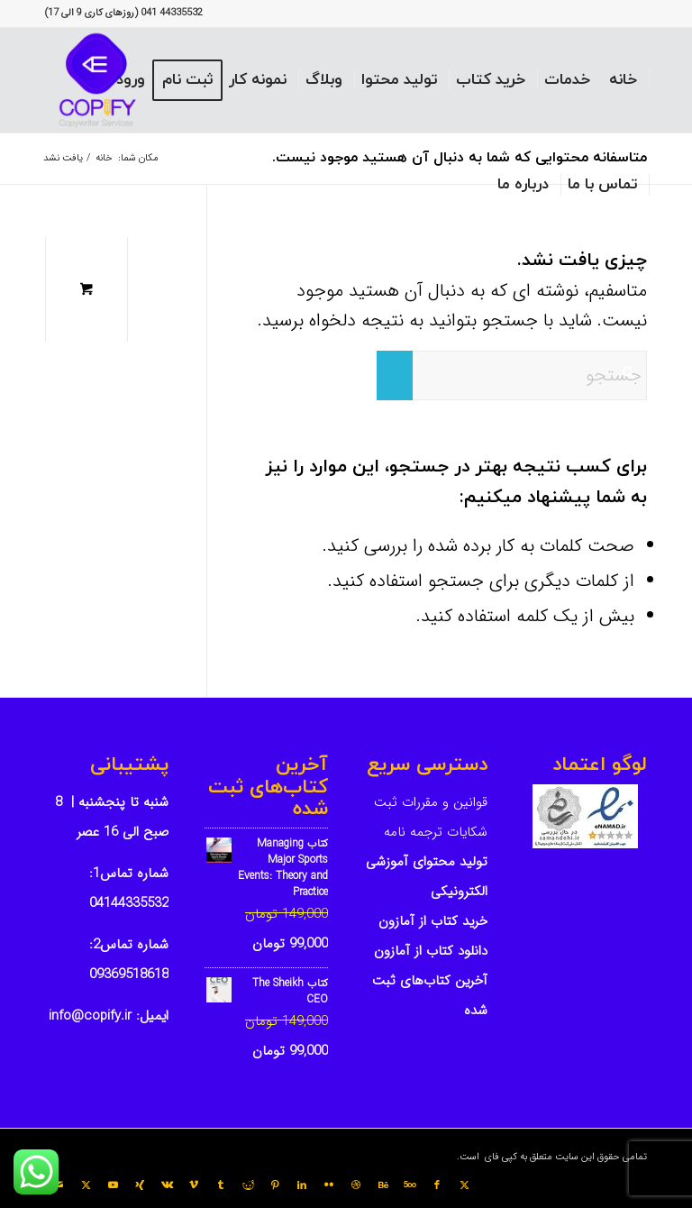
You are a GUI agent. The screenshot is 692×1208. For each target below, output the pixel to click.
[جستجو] (512, 375)
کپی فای (499, 1157)
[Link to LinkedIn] (301, 1185)
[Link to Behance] (382, 1185)
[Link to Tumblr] (220, 1185)
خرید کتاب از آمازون (432, 921)
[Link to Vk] (166, 1185)
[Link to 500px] (409, 1185)
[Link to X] (464, 1185)
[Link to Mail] (58, 1185)
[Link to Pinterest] (274, 1185)
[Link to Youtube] (112, 1185)
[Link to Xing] (139, 1185)
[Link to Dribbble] (355, 1185)
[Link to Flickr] (328, 1185)
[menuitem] (623, 80)
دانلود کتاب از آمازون (430, 951)
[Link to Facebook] (437, 1185)
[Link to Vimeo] (193, 1185)
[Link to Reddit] (247, 1185)
